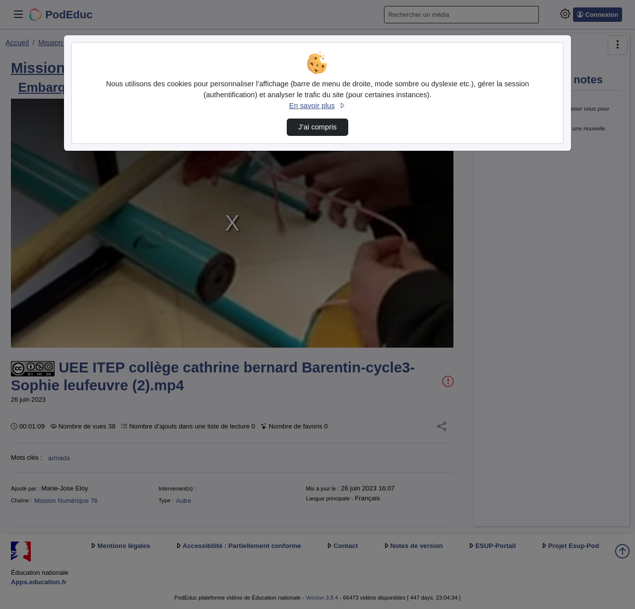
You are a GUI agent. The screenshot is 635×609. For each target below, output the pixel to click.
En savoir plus (317, 105)
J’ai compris (317, 127)
